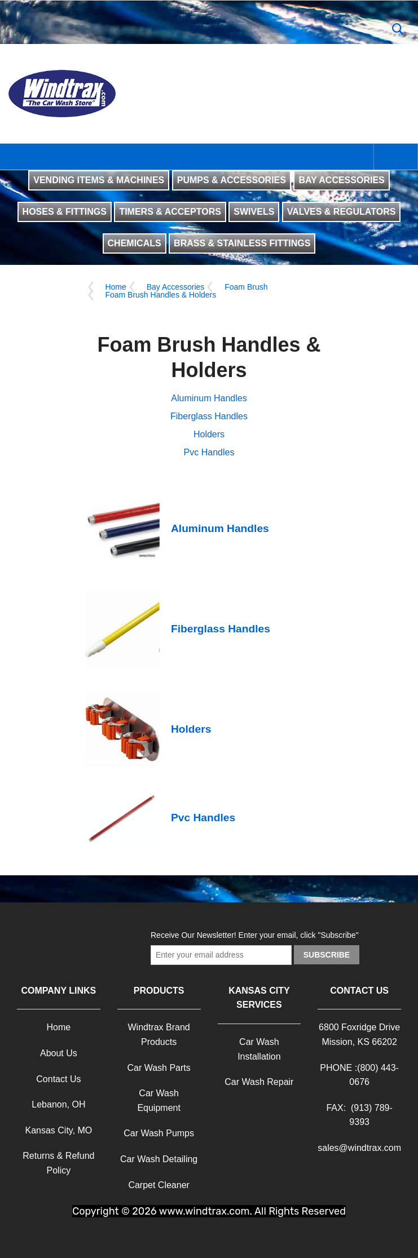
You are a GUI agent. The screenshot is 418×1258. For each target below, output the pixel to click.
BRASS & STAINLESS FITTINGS (242, 243)
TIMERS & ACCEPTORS (170, 211)
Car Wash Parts (158, 1068)
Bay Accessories (176, 286)
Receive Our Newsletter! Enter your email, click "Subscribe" (255, 935)
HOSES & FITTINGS (65, 211)
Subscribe (326, 954)
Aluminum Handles (209, 398)
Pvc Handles (209, 452)
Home (115, 286)
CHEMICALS (134, 243)
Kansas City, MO (58, 1130)
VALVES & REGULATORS (341, 211)
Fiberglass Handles (209, 416)
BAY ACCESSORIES (341, 180)
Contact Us (58, 1079)
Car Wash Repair (259, 1082)
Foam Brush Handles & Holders (160, 294)
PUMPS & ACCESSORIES (231, 180)
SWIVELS (254, 211)
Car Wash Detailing (158, 1159)
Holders (209, 434)
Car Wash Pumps (159, 1133)
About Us (58, 1053)
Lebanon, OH (58, 1104)
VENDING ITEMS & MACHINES (98, 180)
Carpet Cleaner (159, 1185)
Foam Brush (246, 286)
